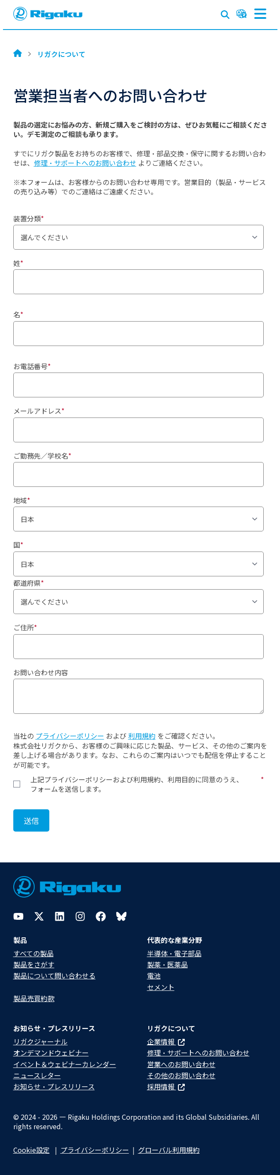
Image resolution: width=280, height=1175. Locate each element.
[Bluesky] (121, 916)
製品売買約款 (33, 998)
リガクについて (61, 54)
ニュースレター (37, 1075)
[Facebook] (101, 916)
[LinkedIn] (59, 916)
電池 (154, 975)
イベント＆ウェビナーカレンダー (64, 1064)
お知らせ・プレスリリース (54, 1086)
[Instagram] (80, 916)
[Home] (17, 54)
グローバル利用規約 (169, 1150)
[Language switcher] (241, 14)
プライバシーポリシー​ (94, 1150)
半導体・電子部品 (174, 953)
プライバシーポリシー (70, 736)
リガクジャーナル (40, 1041)
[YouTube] (18, 916)
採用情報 (166, 1086)
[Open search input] (225, 13)
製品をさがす (33, 964)
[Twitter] (39, 916)
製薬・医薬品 (167, 964)
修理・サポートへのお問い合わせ (85, 163)
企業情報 (166, 1041)
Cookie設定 (31, 1150)
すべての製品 (33, 953)
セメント (161, 987)
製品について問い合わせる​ (54, 975)
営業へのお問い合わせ (181, 1064)
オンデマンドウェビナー (51, 1052)
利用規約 (142, 736)
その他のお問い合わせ (181, 1075)
